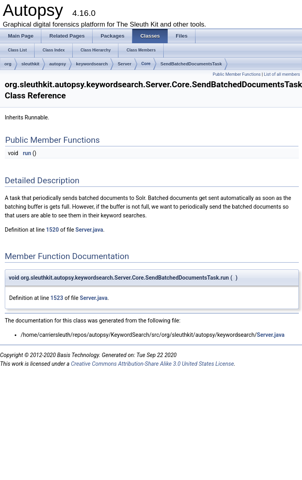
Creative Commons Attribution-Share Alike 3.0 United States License (152, 364)
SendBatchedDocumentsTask (191, 63)
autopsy (57, 63)
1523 (56, 298)
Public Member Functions (237, 74)
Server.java (89, 230)
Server (124, 63)
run (27, 153)
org (8, 63)
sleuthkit (30, 63)
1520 (52, 230)
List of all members (282, 74)
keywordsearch (92, 63)
